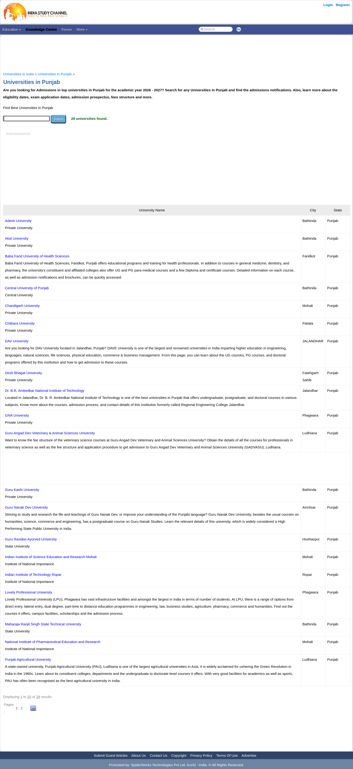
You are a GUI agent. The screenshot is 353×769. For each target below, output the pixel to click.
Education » (11, 29)
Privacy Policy (201, 755)
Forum (67, 29)
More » (82, 29)
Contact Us (158, 755)
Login (328, 5)
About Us (138, 755)
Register (343, 5)
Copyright (178, 755)
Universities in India (18, 74)
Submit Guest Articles (110, 755)
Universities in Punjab (55, 74)
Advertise (249, 755)
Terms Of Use (227, 755)
